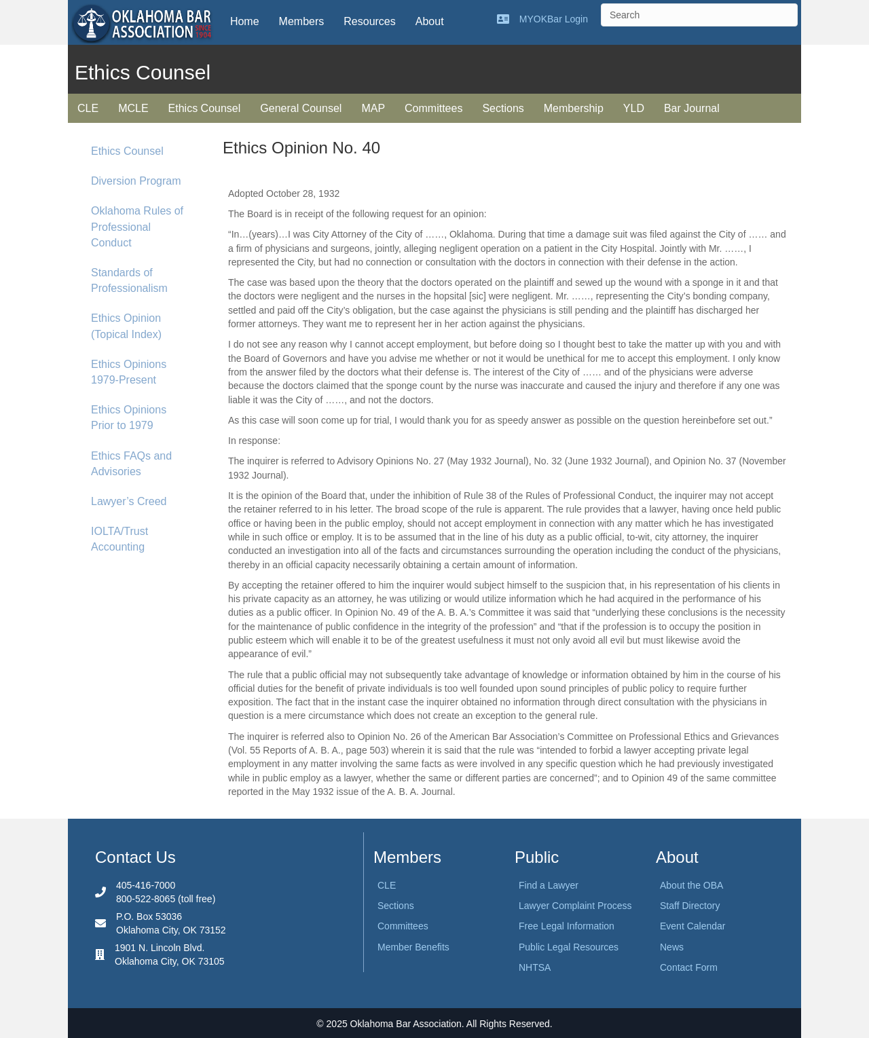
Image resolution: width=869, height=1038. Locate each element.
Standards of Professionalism (129, 280)
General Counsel (300, 108)
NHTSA (535, 967)
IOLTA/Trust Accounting (119, 539)
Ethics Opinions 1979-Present (128, 372)
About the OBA (691, 885)
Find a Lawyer (548, 885)
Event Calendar (693, 926)
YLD (633, 108)
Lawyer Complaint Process (575, 905)
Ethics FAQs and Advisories (131, 463)
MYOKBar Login (553, 19)
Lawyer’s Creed (128, 501)
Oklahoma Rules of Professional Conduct (137, 226)
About (429, 21)
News (672, 947)
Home (244, 21)
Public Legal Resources (568, 947)
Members (302, 21)
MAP (373, 108)
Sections (502, 108)
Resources (369, 21)
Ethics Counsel (204, 108)
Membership (574, 108)
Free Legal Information (566, 926)
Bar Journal (692, 108)
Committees (433, 108)
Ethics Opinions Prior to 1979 (128, 417)
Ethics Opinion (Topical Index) (126, 325)
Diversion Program (136, 181)
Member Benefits (413, 947)
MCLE (133, 108)
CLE (87, 108)
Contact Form (689, 967)
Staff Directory (690, 905)
